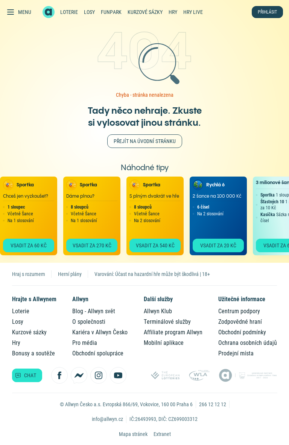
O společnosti (88, 321)
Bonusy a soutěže (33, 353)
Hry (173, 12)
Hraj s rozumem (28, 274)
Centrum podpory (239, 311)
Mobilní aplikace (164, 342)
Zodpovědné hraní (240, 321)
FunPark (111, 12)
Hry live (193, 12)
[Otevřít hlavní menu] (18, 12)
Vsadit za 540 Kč (155, 245)
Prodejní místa (236, 353)
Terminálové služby (167, 321)
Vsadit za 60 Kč (29, 245)
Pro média (84, 342)
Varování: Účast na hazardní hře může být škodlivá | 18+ (152, 274)
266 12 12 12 (212, 404)
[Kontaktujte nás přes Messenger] (79, 375)
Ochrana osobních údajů (247, 342)
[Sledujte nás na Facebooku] (59, 375)
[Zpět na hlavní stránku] (49, 12)
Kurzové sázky (145, 12)
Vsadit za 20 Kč (218, 245)
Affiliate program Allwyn (173, 332)
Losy (89, 12)
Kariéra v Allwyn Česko (100, 332)
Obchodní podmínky (242, 332)
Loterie (69, 12)
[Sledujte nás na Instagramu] (98, 375)
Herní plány (70, 274)
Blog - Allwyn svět (93, 311)
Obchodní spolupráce (97, 353)
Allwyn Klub (158, 311)
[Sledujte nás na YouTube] (118, 375)
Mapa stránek (133, 434)
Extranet (162, 434)
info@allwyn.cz (107, 419)
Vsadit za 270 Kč (92, 245)
